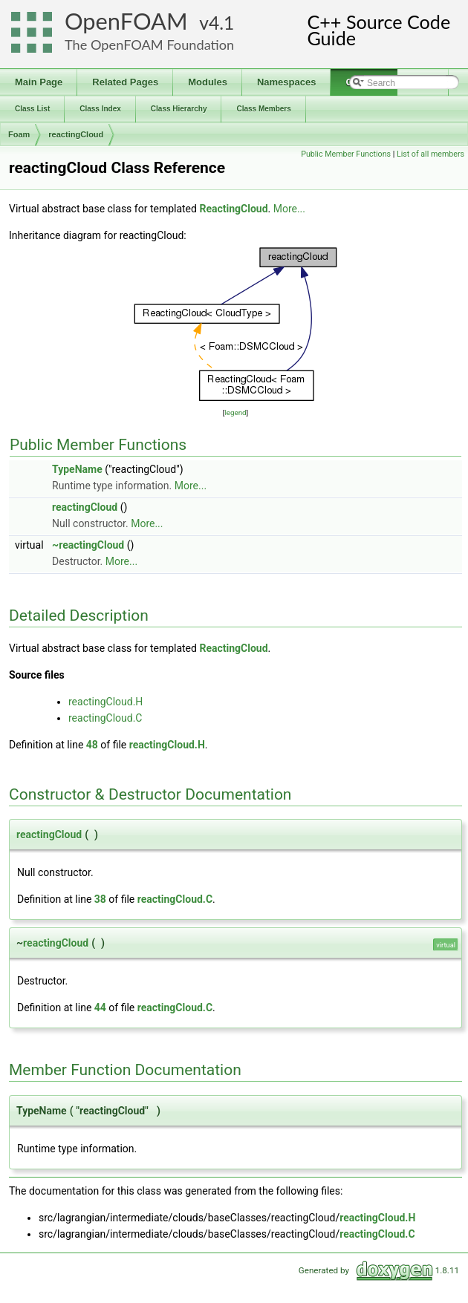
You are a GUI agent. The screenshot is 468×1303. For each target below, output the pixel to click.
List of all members (430, 154)
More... (289, 209)
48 (92, 745)
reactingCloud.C (105, 718)
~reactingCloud (88, 545)
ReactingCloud (233, 209)
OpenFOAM (126, 21)
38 (100, 899)
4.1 (221, 22)
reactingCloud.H (105, 702)
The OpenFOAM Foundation (149, 44)
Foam (19, 134)
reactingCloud (75, 134)
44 (100, 1007)
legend (235, 412)
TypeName (77, 469)
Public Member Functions (346, 154)
